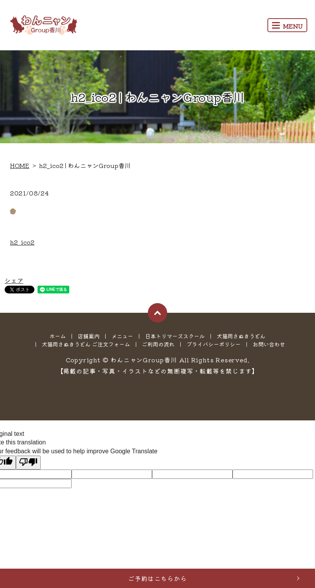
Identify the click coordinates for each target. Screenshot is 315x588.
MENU (287, 26)
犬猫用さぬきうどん (241, 336)
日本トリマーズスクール (175, 336)
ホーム (58, 336)
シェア (14, 280)
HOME (19, 165)
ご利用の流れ (158, 344)
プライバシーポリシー (214, 344)
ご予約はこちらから (157, 578)
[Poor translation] (28, 463)
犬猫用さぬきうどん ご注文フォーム (86, 344)
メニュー (122, 336)
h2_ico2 (22, 242)
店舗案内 (88, 336)
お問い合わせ (269, 344)
